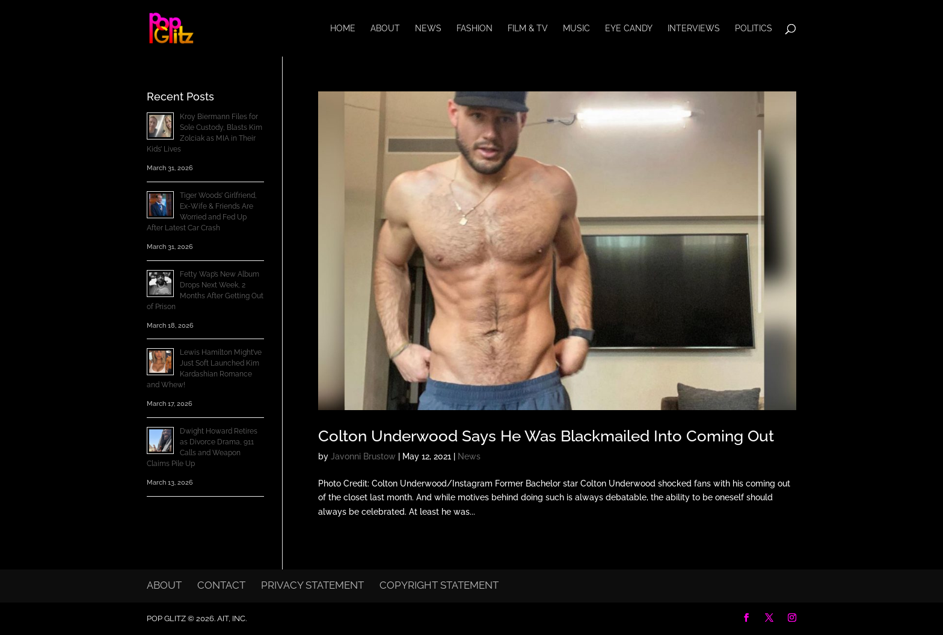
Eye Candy (629, 28)
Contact (221, 585)
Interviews (694, 28)
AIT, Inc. (231, 618)
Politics (753, 28)
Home (342, 28)
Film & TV (528, 28)
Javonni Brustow (363, 456)
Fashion (474, 28)
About (385, 28)
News (428, 28)
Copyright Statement (439, 585)
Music (576, 28)
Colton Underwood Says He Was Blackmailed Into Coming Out (546, 436)
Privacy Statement (312, 585)
